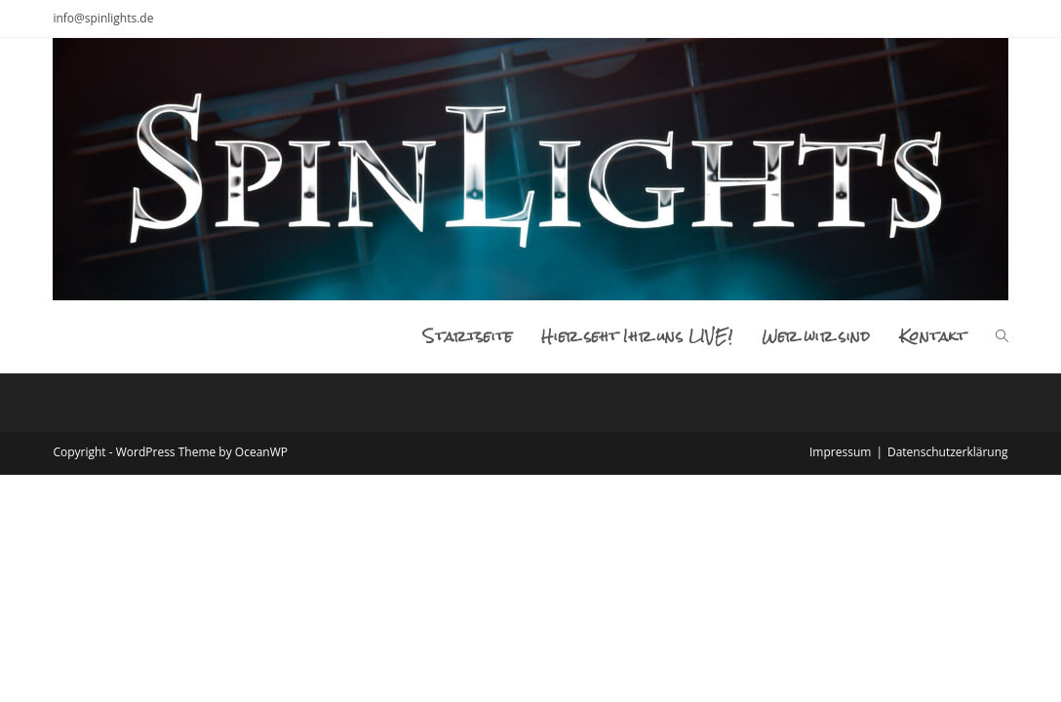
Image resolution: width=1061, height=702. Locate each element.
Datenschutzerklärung (947, 452)
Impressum (840, 452)
